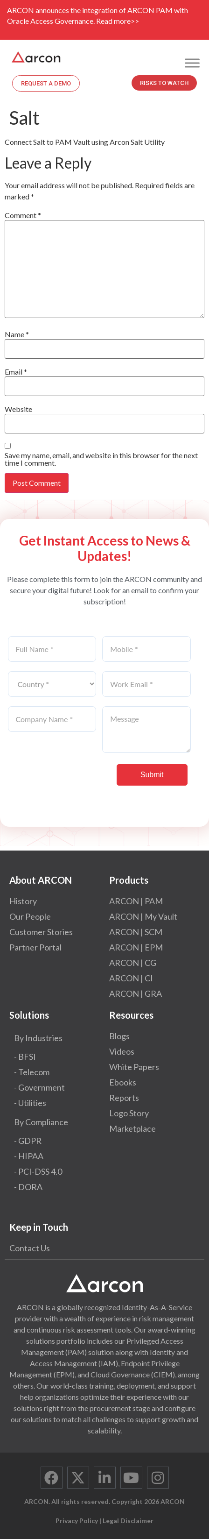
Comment (23, 215)
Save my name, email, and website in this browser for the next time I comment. (101, 459)
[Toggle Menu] (192, 62)
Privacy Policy (77, 1521)
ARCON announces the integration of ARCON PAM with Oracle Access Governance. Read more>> (97, 15)
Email (16, 372)
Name (17, 334)
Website (18, 409)
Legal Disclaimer (128, 1521)
